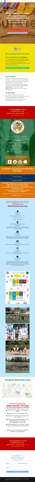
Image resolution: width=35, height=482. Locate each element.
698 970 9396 (20, 113)
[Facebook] (31, 1)
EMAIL (7, 467)
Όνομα (7, 463)
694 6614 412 (11, 113)
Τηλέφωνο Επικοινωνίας (23, 463)
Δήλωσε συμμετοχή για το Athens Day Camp (17, 30)
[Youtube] (33, 1)
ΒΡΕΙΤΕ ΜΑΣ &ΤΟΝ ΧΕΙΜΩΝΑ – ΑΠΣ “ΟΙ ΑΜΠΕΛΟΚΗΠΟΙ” (17, 67)
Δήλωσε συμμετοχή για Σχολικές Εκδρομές (17, 32)
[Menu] (1, 1)
